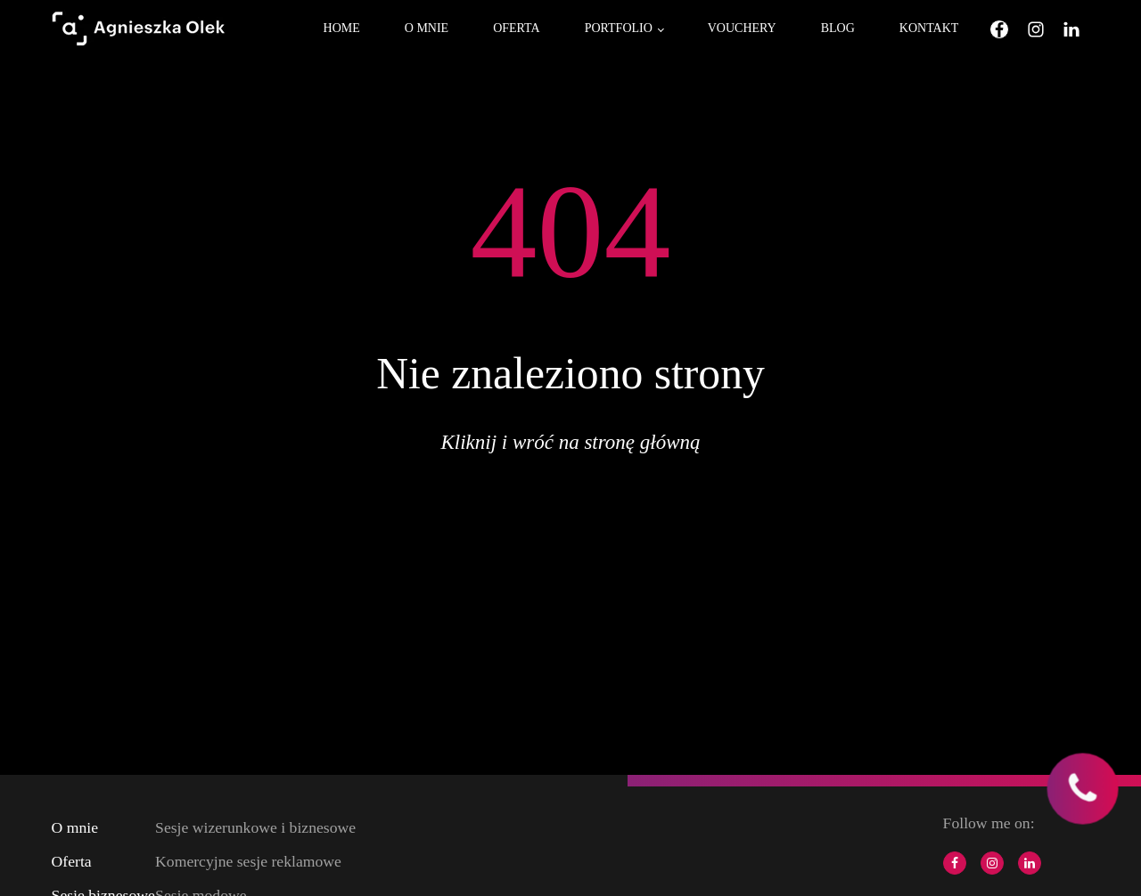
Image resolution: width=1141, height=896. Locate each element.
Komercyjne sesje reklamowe (248, 861)
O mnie (426, 28)
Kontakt (929, 28)
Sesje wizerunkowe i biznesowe (255, 827)
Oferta (516, 28)
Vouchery (742, 28)
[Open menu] (283, 29)
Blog (838, 28)
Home (342, 28)
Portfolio (619, 28)
